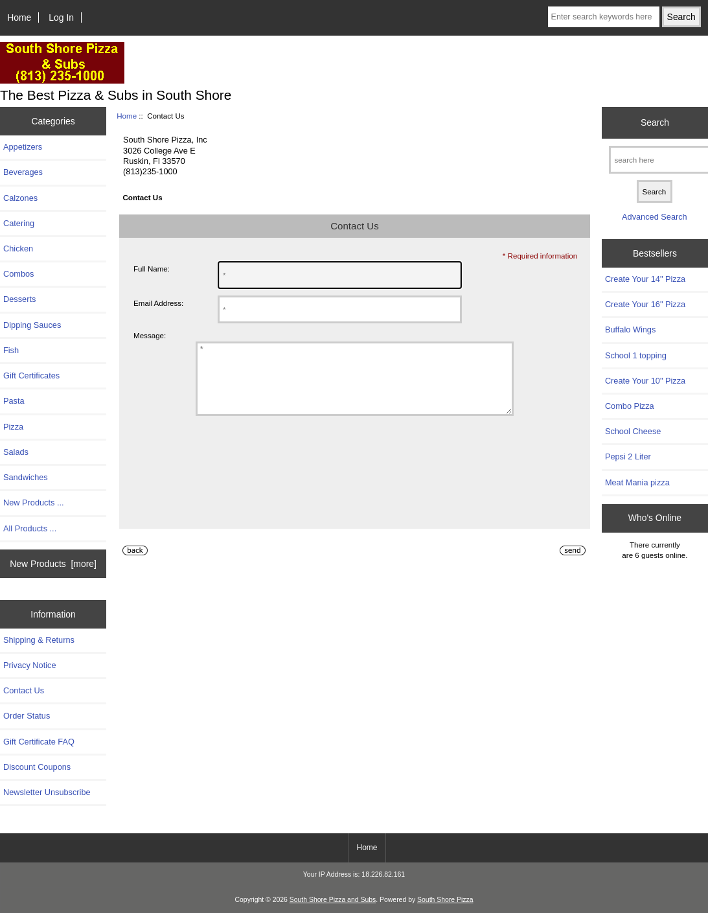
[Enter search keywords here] (603, 16)
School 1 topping (636, 355)
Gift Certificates (31, 375)
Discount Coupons (37, 767)
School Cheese (633, 431)
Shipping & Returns (38, 640)
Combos (18, 274)
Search (655, 122)
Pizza (13, 427)
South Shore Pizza (445, 899)
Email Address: (158, 303)
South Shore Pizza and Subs (333, 899)
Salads (16, 452)
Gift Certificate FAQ (38, 741)
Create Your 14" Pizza (645, 279)
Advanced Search (654, 217)
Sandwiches (25, 477)
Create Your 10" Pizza (645, 381)
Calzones (20, 198)
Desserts (19, 299)
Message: (149, 335)
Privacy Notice (29, 665)
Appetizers (22, 147)
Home (19, 17)
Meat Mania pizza (637, 482)
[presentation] (256, 478)
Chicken (18, 248)
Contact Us (23, 690)
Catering (18, 223)
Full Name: (151, 268)
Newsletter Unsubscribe (47, 792)
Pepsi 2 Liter (628, 456)
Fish (11, 350)
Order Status (26, 716)
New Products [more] (53, 564)
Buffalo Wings (630, 329)
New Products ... (33, 502)
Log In (61, 17)
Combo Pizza (629, 406)
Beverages (23, 172)
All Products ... (29, 528)
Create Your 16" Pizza (645, 304)
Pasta (14, 401)
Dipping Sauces (32, 325)
